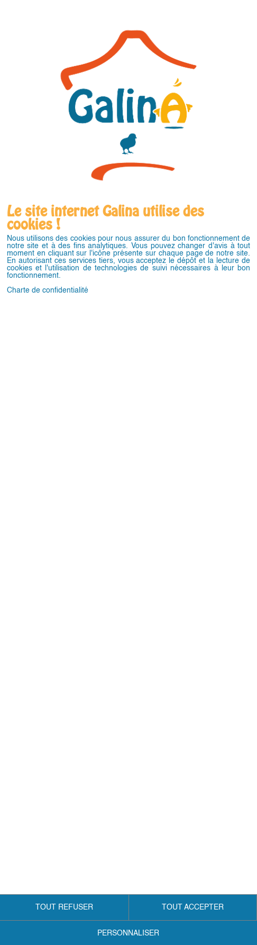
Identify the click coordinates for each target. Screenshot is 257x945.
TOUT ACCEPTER (193, 907)
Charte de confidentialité (47, 290)
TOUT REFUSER (64, 907)
